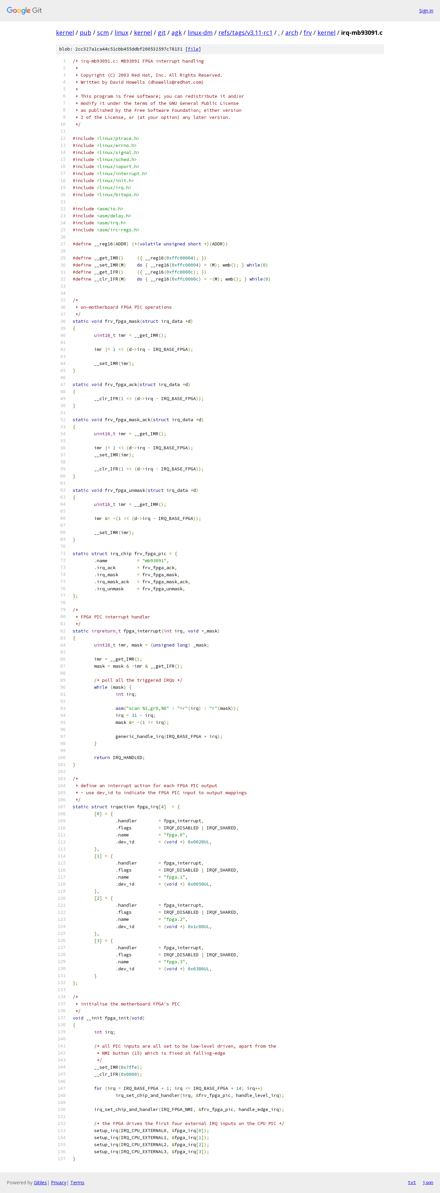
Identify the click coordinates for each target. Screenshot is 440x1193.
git (162, 32)
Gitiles (40, 1182)
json (428, 1182)
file (193, 49)
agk (176, 32)
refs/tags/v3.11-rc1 (245, 32)
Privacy (58, 1182)
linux (121, 32)
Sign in (426, 10)
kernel (65, 32)
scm (103, 32)
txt (412, 1182)
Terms (77, 1182)
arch (291, 32)
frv (308, 32)
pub (85, 32)
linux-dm (200, 32)
